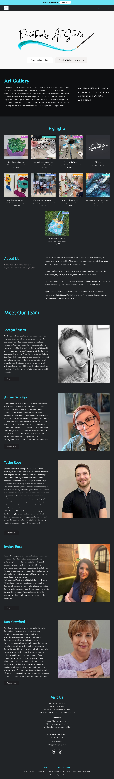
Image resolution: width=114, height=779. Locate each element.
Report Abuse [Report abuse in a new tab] (86, 771)
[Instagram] (60, 752)
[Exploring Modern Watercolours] (98, 190)
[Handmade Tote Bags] (57, 229)
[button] (65, 2)
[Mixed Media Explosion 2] (71, 190)
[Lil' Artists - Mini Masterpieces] (43, 190)
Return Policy (66, 771)
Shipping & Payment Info (53, 771)
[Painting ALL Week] (71, 152)
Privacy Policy (41, 771)
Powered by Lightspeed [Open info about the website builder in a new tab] (57, 775)
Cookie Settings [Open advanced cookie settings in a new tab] (76, 771)
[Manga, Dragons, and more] (43, 152)
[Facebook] (54, 752)
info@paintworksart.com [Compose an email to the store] (57, 745)
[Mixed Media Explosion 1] (16, 190)
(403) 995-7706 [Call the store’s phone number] (57, 741)
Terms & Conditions (29, 771)
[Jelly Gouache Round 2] (16, 152)
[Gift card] (98, 152)
